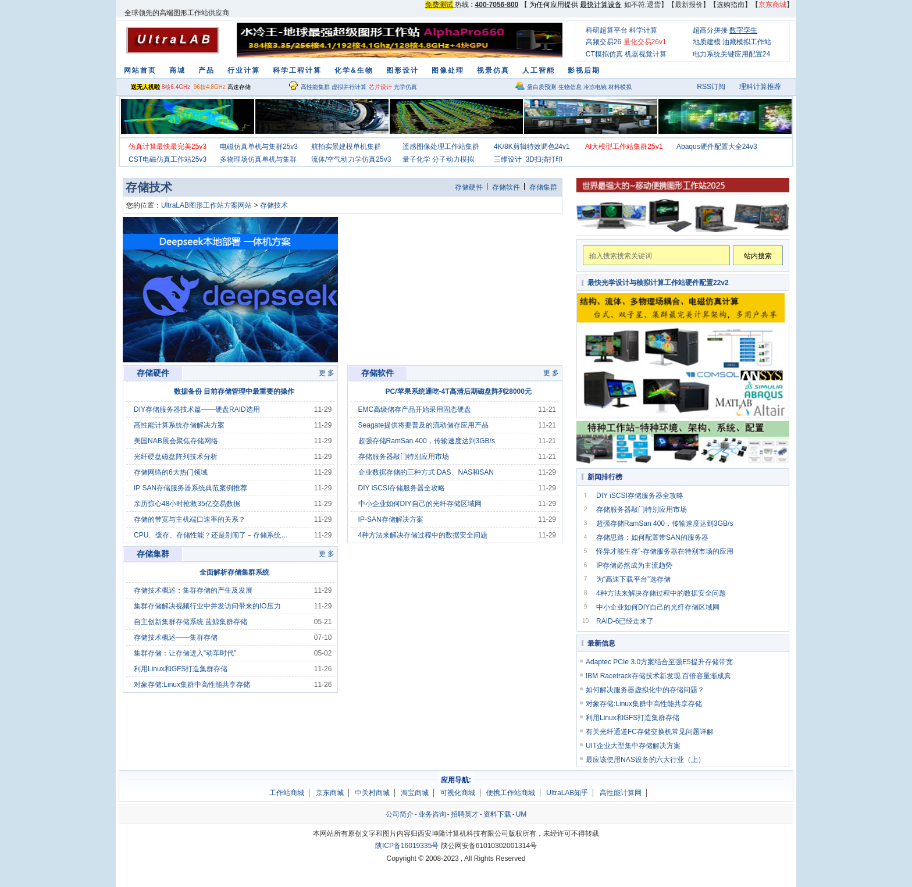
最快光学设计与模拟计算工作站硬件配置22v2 (658, 283)
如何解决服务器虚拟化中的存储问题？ (645, 690)
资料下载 (497, 814)
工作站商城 (286, 793)
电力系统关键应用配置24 (731, 54)
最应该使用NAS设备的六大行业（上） (645, 760)
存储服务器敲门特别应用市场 (403, 457)
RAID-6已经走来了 (625, 621)
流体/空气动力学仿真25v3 (351, 159)
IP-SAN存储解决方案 (390, 519)
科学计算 (643, 30)
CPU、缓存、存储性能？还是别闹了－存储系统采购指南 (214, 535)
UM (521, 814)
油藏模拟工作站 (746, 42)
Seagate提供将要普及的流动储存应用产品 (423, 425)
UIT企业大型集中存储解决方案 (633, 746)
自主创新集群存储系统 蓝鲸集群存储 (190, 622)
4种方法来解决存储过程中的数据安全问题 (423, 535)
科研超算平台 (607, 30)
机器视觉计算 (646, 54)
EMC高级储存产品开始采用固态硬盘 (415, 409)
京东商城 (330, 793)
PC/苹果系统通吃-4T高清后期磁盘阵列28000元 (459, 391)
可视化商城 (457, 793)
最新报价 (689, 5)
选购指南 (730, 5)
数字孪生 (743, 30)
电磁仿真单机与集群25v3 (259, 147)
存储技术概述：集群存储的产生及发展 (193, 590)
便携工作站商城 (510, 793)
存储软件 (506, 187)
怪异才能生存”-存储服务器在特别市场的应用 (664, 551)
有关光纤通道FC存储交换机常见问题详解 (650, 732)
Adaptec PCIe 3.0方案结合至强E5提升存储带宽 (659, 662)
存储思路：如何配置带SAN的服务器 (652, 537)
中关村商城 (372, 793)
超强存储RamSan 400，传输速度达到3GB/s (426, 441)
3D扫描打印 (544, 159)
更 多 (326, 373)
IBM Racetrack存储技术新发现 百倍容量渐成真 (658, 676)
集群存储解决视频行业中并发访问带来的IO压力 (207, 606)
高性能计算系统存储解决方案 (179, 425)
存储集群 (543, 187)
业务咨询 (432, 814)
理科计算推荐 (760, 87)
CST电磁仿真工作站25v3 (167, 159)
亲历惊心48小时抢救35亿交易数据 (187, 504)
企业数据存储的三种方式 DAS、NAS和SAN (426, 472)
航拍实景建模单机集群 (346, 147)
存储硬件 (469, 187)
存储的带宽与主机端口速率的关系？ (189, 519)
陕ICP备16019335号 (407, 846)
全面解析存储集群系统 (234, 572)
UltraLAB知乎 (567, 793)
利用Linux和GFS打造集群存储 (180, 669)
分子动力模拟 (453, 159)
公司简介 (400, 814)
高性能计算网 (621, 793)
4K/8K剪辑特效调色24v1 (532, 147)
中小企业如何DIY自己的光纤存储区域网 (420, 504)
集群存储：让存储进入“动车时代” (185, 653)
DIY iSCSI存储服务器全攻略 (402, 488)
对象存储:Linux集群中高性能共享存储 (192, 685)
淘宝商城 (415, 793)
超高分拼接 (710, 30)
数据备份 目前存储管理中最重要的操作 (234, 391)
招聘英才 (465, 814)
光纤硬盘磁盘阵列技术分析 (176, 457)
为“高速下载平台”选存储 (633, 579)
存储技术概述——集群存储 (176, 637)
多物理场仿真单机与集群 (258, 159)
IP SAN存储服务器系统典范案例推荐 (190, 488)
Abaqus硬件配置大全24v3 (716, 147)
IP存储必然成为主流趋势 (634, 565)
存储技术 (274, 205)
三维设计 (508, 159)
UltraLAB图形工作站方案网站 (206, 205)
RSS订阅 (711, 87)
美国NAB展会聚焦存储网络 (176, 441)
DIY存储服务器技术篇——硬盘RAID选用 (197, 409)
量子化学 (416, 159)
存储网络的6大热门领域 (171, 472)
